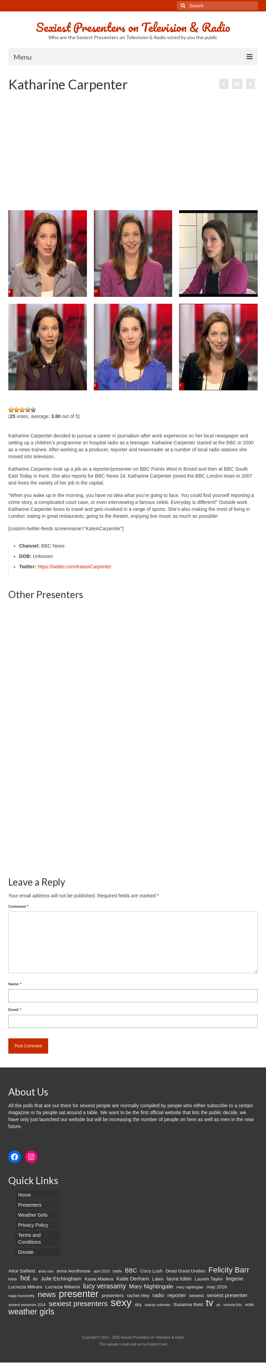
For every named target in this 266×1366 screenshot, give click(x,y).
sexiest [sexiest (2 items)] (196, 1295)
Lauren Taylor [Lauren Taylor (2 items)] (209, 1278)
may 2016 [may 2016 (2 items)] (216, 1286)
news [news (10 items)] (47, 1294)
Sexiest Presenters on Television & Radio (133, 27)
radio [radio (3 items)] (158, 1295)
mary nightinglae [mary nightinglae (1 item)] (189, 1287)
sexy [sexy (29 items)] (121, 1302)
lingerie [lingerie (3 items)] (234, 1278)
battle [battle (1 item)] (117, 1271)
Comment (18, 906)
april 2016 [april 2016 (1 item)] (102, 1271)
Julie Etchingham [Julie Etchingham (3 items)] (61, 1278)
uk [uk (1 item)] (218, 1305)
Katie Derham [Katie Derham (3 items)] (132, 1278)
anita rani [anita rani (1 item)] (45, 1271)
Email (14, 1010)
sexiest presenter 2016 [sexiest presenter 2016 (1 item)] (27, 1305)
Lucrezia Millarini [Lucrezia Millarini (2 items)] (62, 1286)
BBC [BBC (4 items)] (131, 1270)
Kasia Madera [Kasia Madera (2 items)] (99, 1278)
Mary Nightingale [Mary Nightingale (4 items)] (151, 1286)
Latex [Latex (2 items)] (157, 1278)
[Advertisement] (133, 156)
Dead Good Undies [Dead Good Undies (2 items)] (185, 1271)
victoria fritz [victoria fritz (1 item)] (232, 1305)
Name (14, 984)
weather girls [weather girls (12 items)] (31, 1311)
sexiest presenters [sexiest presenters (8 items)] (78, 1303)
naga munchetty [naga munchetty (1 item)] (21, 1296)
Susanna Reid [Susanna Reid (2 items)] (188, 1304)
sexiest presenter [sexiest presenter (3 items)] (227, 1295)
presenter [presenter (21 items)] (79, 1293)
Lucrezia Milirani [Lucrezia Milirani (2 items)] (25, 1286)
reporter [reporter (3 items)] (176, 1295)
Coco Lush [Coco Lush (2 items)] (151, 1271)
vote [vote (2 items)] (249, 1304)
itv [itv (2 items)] (35, 1278)
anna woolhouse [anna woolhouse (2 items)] (73, 1271)
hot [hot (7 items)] (25, 1278)
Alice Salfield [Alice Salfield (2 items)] (21, 1271)
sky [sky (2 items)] (138, 1304)
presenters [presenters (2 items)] (112, 1295)
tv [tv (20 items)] (209, 1303)
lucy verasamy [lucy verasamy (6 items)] (104, 1286)
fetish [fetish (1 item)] (12, 1279)
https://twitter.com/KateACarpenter (74, 566)
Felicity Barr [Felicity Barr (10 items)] (229, 1270)
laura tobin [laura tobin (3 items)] (179, 1278)
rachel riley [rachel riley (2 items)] (138, 1295)
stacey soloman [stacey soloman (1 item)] (157, 1305)
